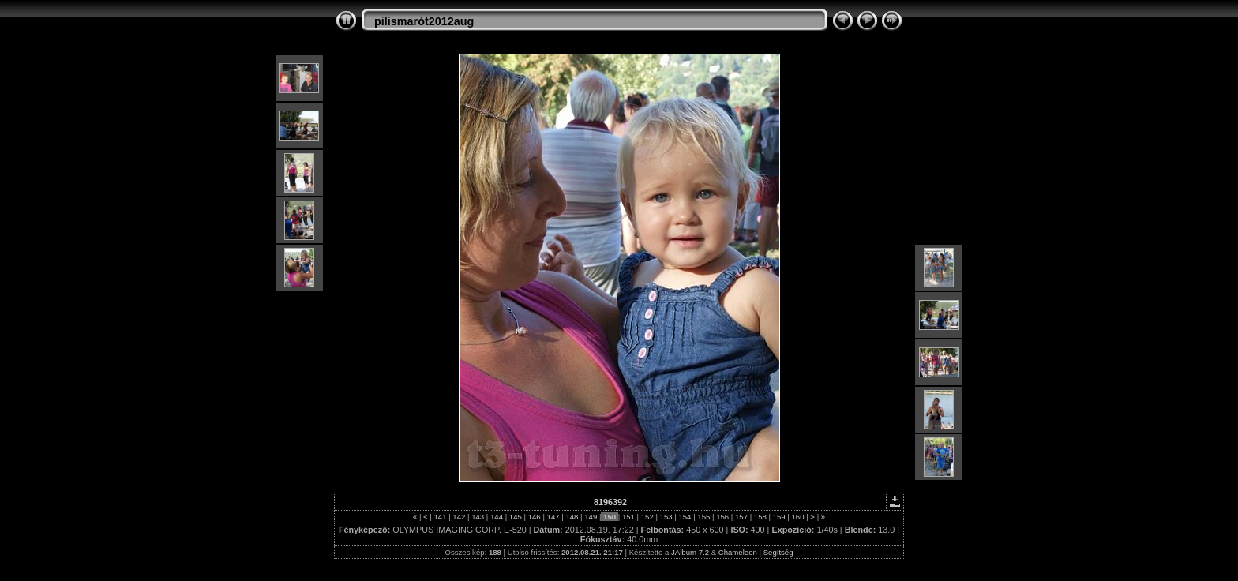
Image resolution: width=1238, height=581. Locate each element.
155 (704, 516)
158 (760, 516)
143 (478, 516)
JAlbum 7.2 (690, 552)
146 (534, 516)
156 (722, 516)
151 (628, 516)
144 (496, 516)
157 (741, 516)
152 (647, 516)
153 (666, 516)
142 (459, 516)
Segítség (778, 552)
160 (798, 516)
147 (553, 516)
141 (440, 516)
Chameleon (737, 552)
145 (515, 516)
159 (779, 516)
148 (572, 516)
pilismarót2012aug (424, 21)
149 (591, 516)
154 (685, 516)
